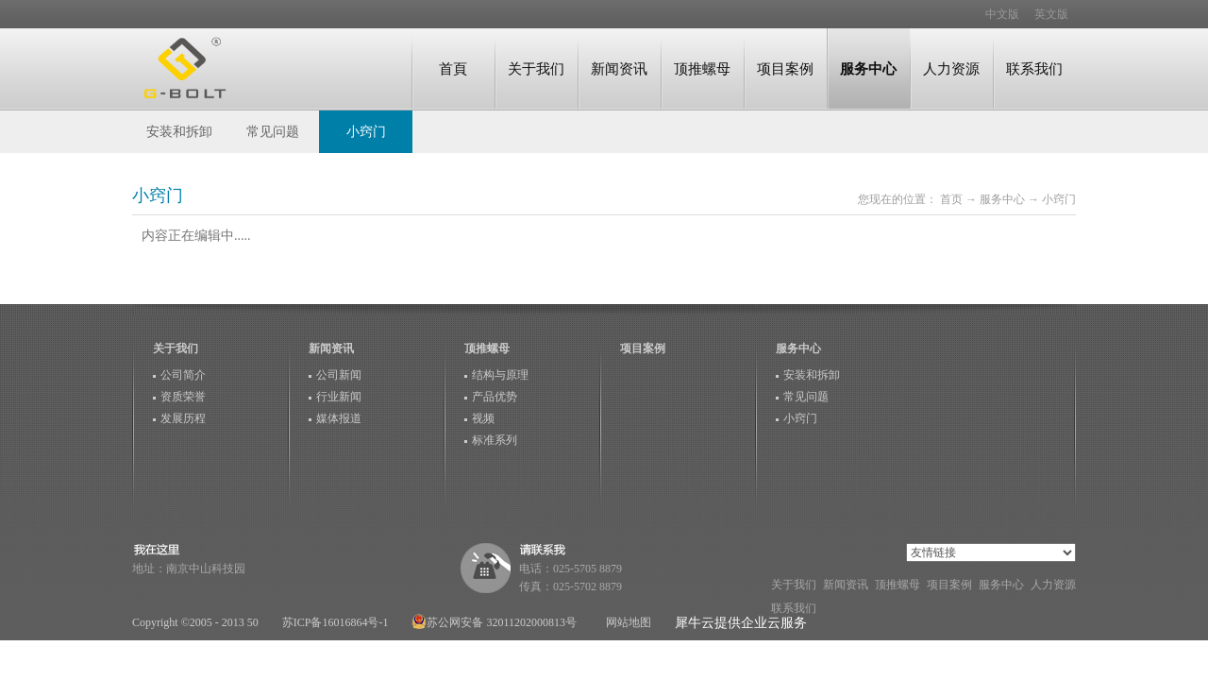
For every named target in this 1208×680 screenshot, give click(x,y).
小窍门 (1059, 199)
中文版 (1002, 14)
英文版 (1051, 14)
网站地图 (625, 622)
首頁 (453, 68)
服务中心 (1002, 199)
